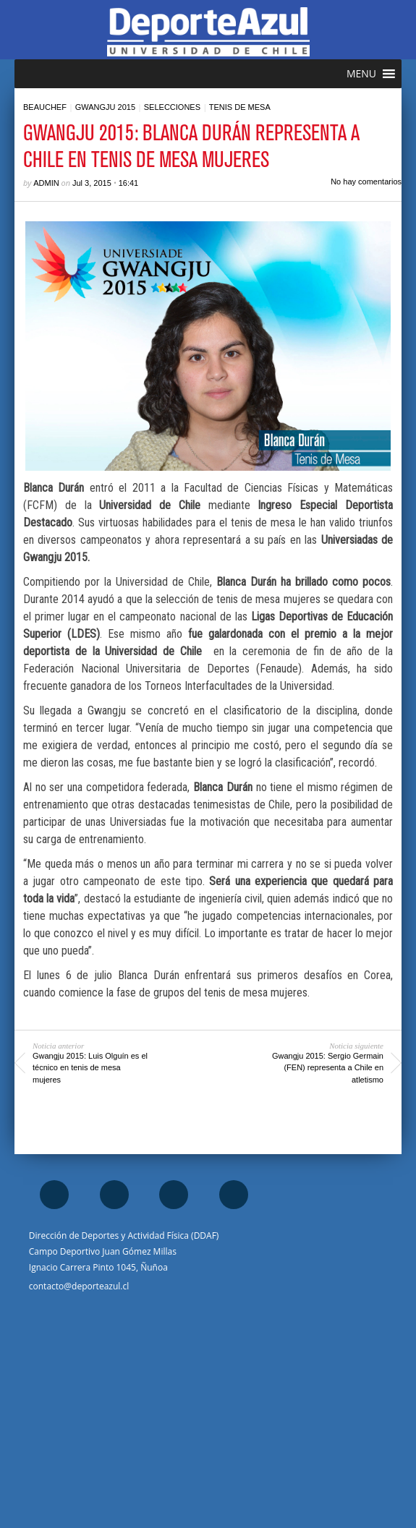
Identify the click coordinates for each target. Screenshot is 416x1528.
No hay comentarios (366, 181)
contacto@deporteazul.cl (79, 1286)
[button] (361, 73)
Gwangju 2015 (105, 107)
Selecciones (172, 107)
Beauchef (45, 107)
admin (46, 183)
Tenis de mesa (240, 107)
